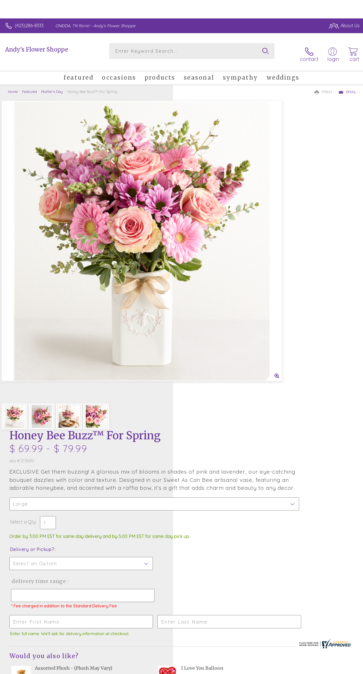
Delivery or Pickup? (204, 237)
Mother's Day (52, 86)
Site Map (339, 668)
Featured (29, 86)
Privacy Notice (263, 668)
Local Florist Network (304, 668)
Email (347, 86)
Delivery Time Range (210, 269)
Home (13, 86)
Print (324, 86)
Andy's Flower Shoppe (36, 49)
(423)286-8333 (29, 25)
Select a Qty (195, 204)
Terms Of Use (230, 668)
